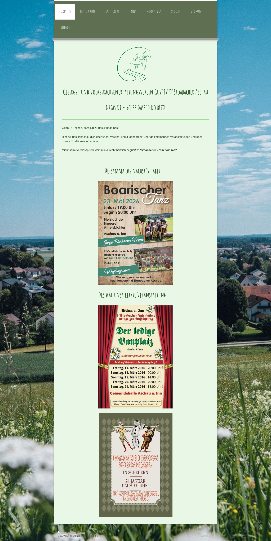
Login (210, 532)
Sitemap (82, 532)
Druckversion (67, 532)
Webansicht (207, 535)
